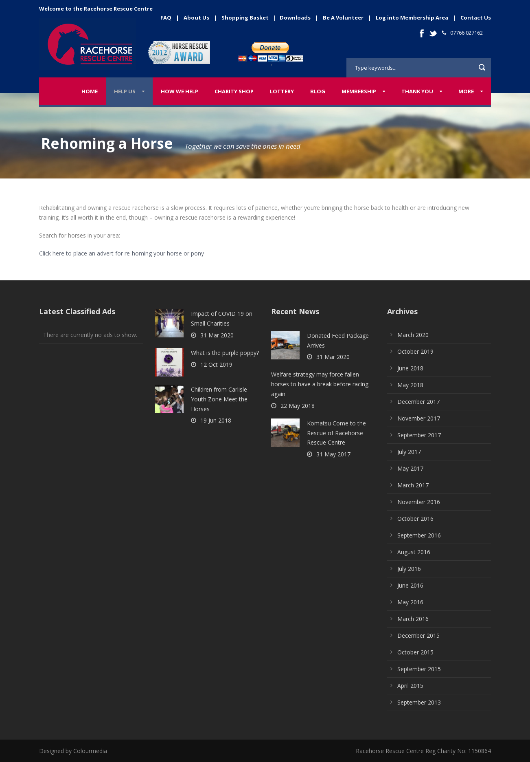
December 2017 (418, 401)
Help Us (125, 91)
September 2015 (419, 669)
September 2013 (419, 702)
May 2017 (410, 468)
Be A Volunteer (343, 17)
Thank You (417, 91)
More (466, 91)
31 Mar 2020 (217, 335)
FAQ (165, 17)
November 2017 (418, 418)
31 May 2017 (333, 454)
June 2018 (410, 368)
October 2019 (415, 351)
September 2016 (419, 535)
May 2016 (410, 602)
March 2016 (413, 619)
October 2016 (415, 518)
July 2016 (409, 569)
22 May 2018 (297, 406)
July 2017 (409, 452)
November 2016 (418, 502)
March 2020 (413, 335)
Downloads (295, 17)
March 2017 (413, 485)
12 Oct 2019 (216, 364)
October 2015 (415, 652)
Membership (359, 91)
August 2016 (413, 552)
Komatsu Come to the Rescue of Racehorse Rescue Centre (336, 433)
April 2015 (410, 685)
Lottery (282, 91)
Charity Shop (234, 91)
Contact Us (475, 17)
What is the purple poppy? (225, 353)
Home (89, 91)
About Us (196, 17)
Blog (317, 91)
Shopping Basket (245, 17)
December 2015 (418, 635)
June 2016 (410, 585)
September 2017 (419, 435)
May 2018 (410, 385)
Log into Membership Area (412, 17)
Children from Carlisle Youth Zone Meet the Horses (219, 399)
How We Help (179, 91)
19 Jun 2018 (215, 420)
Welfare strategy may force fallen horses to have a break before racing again (319, 384)
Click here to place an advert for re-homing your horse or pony (121, 253)
